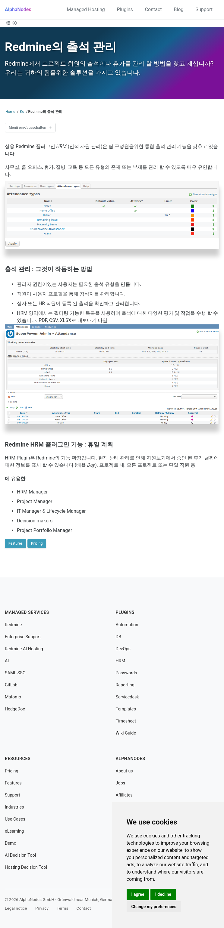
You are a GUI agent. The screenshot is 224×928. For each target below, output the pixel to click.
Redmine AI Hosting (24, 648)
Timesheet (126, 721)
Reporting (125, 685)
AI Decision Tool (20, 855)
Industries (14, 807)
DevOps (123, 648)
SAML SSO (15, 673)
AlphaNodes (18, 9)
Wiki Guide (126, 733)
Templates (126, 709)
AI (7, 661)
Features (15, 543)
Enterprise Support (23, 636)
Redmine (13, 624)
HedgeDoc (15, 709)
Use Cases (15, 819)
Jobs (120, 783)
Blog (179, 9)
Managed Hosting (86, 9)
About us (124, 771)
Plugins (125, 9)
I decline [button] (163, 894)
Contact (153, 9)
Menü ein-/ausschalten (27, 127)
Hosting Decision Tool (26, 867)
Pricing (37, 543)
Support (204, 9)
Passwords (126, 673)
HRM (120, 661)
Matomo (13, 697)
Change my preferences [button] (153, 906)
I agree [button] (137, 894)
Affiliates (124, 795)
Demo (10, 843)
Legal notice (16, 908)
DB (118, 636)
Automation (127, 624)
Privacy (42, 908)
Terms (62, 908)
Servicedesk (127, 697)
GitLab (11, 685)
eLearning (14, 831)
